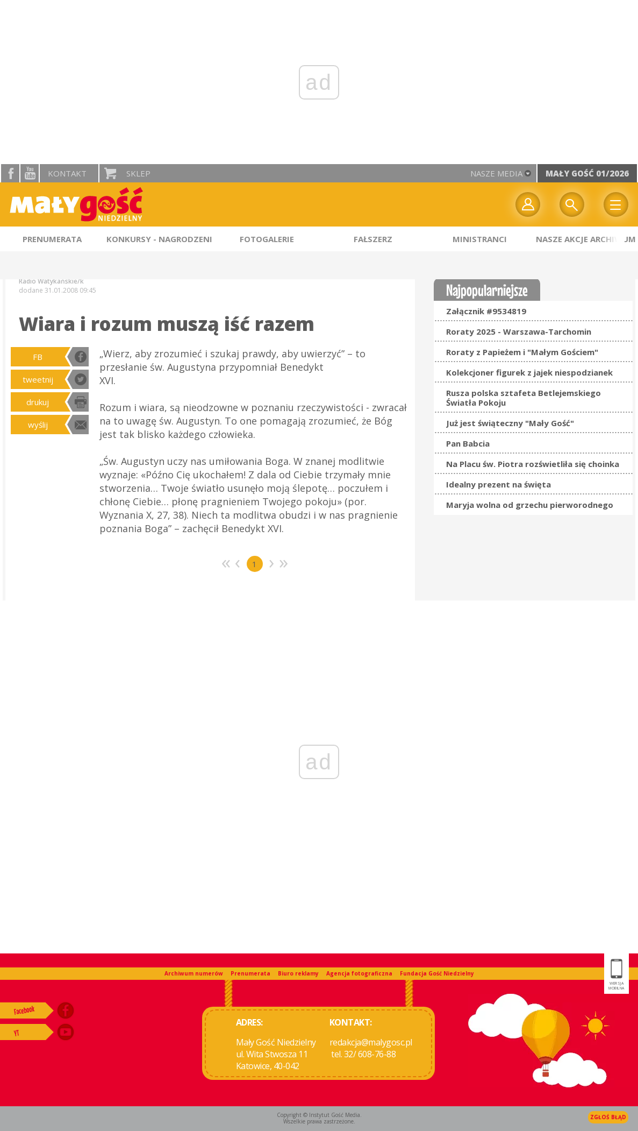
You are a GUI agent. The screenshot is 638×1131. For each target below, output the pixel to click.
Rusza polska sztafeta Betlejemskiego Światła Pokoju (523, 397)
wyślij (38, 424)
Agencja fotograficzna (359, 973)
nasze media (496, 173)
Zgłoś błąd (608, 1117)
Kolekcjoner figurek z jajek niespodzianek (529, 372)
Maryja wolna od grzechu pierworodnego (529, 505)
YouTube (29, 173)
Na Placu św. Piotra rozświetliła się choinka (532, 464)
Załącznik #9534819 (486, 311)
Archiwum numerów (193, 973)
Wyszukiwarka (572, 204)
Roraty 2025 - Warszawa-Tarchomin (518, 331)
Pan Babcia (468, 443)
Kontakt (67, 173)
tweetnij (38, 379)
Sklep (138, 173)
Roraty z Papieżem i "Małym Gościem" (522, 352)
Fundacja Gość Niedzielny (437, 973)
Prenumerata (250, 973)
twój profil (527, 204)
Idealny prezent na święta (498, 484)
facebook (10, 173)
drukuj (37, 402)
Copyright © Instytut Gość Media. (319, 1115)
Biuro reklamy (298, 973)
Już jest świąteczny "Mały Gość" (510, 423)
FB (37, 356)
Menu (616, 204)
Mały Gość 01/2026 (587, 173)
